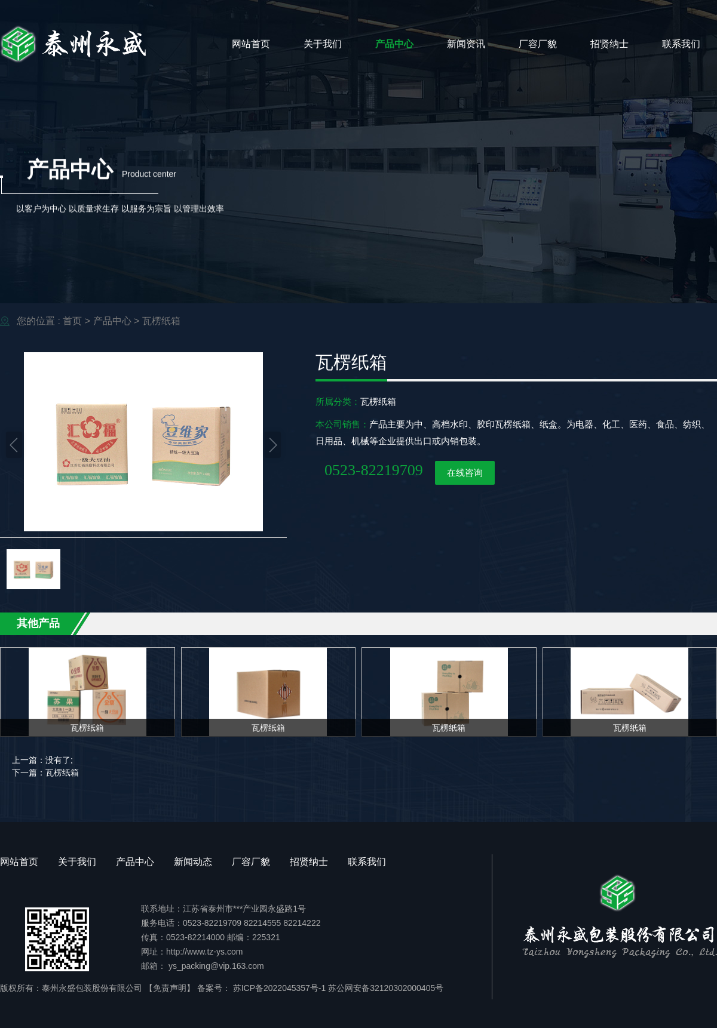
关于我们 (323, 44)
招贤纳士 (609, 44)
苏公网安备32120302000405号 (385, 988)
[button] (14, 445)
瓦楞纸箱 (161, 321)
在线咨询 (465, 472)
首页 (72, 321)
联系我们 (681, 44)
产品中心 (394, 44)
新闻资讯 (466, 44)
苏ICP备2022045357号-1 (278, 988)
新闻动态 (193, 862)
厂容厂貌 (538, 44)
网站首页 (251, 44)
